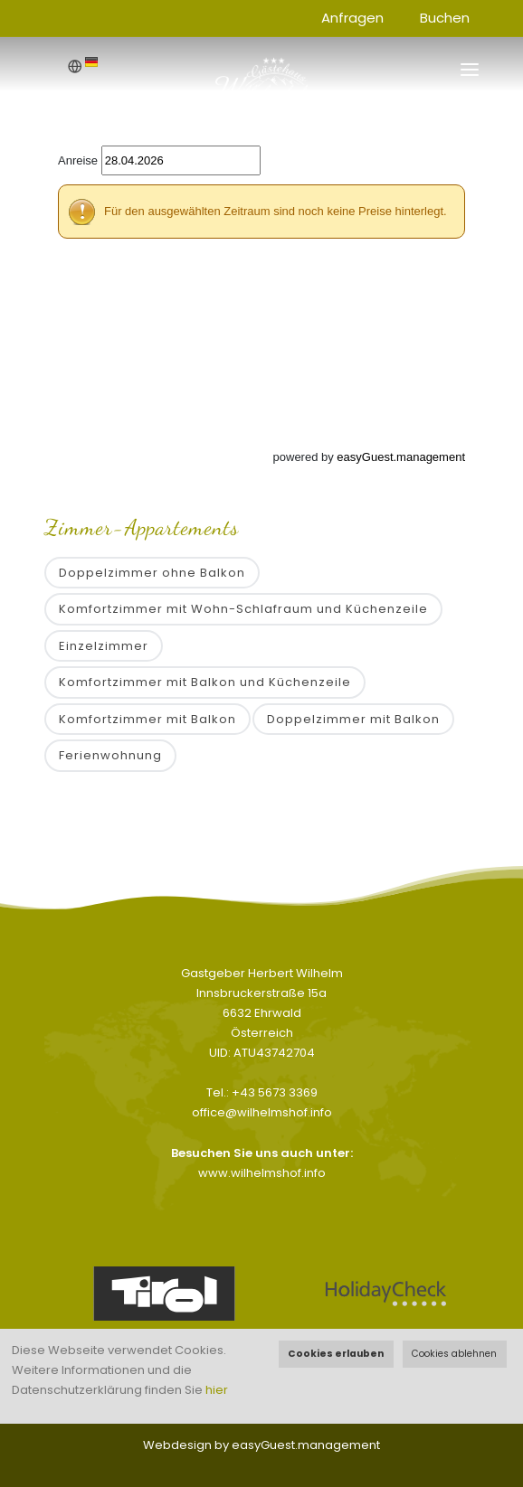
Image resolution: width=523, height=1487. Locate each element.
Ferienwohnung (110, 755)
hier (216, 1389)
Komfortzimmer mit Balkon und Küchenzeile (205, 682)
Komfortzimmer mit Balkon (147, 719)
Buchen (445, 17)
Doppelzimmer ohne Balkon (152, 572)
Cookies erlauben (336, 1353)
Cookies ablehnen (454, 1353)
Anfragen (352, 17)
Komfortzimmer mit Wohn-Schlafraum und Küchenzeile (243, 608)
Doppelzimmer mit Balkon (353, 719)
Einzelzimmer (103, 645)
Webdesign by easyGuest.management (261, 1445)
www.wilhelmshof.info (262, 1172)
